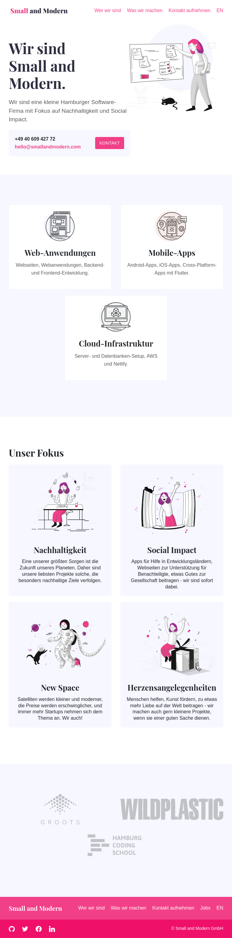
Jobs (205, 907)
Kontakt (109, 143)
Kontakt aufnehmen (173, 907)
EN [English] (220, 10)
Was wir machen (129, 907)
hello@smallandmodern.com (48, 146)
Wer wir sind (91, 907)
